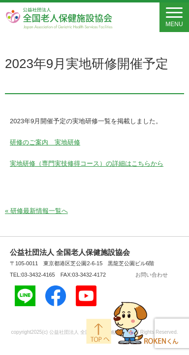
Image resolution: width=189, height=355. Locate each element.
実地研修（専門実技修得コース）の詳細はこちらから (86, 163)
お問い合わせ (151, 275)
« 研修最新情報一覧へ (36, 210)
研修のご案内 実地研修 (45, 142)
